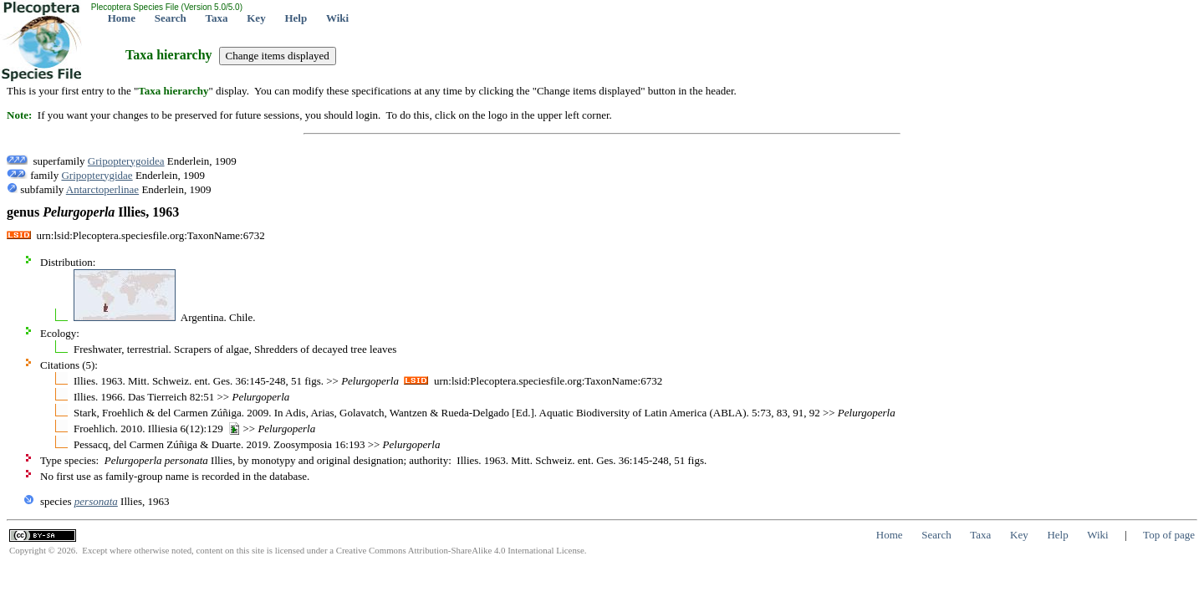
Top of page (1169, 534)
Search (170, 18)
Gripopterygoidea (126, 161)
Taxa (217, 18)
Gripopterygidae (96, 175)
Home (121, 18)
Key (256, 18)
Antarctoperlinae (102, 189)
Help (295, 18)
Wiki (337, 18)
